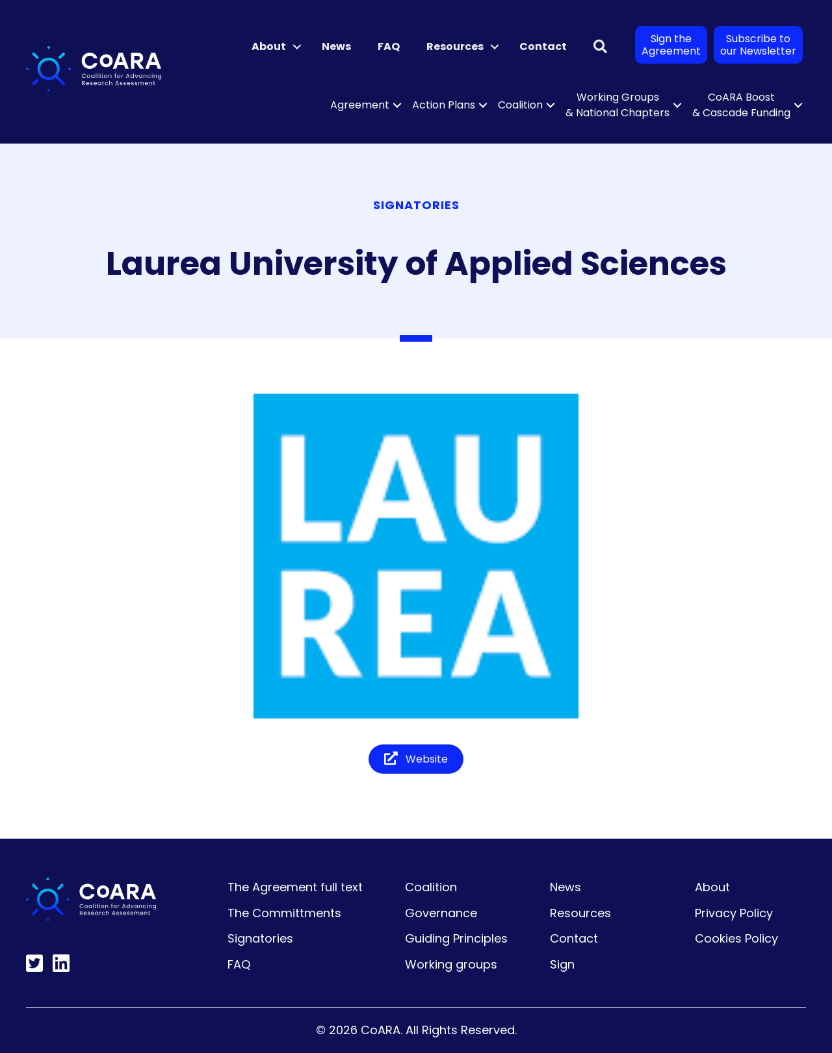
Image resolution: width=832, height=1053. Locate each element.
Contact (543, 46)
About (269, 46)
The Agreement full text (295, 887)
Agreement (359, 104)
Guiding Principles (456, 938)
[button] (297, 46)
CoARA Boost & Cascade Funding (741, 105)
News (336, 46)
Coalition (520, 104)
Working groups (451, 964)
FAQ (389, 46)
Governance (441, 913)
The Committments (284, 913)
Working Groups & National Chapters (618, 105)
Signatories (260, 938)
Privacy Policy (734, 913)
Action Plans (443, 104)
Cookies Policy (736, 938)
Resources (455, 46)
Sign (562, 964)
